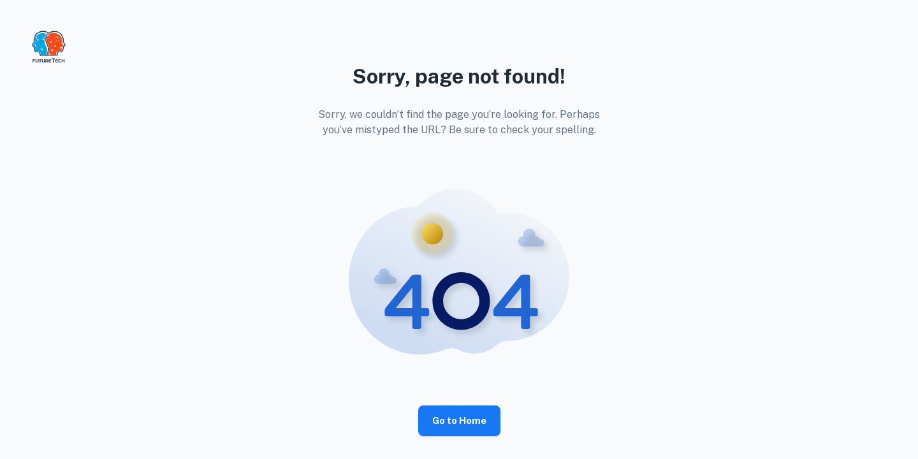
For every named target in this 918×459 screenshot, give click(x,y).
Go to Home (459, 420)
